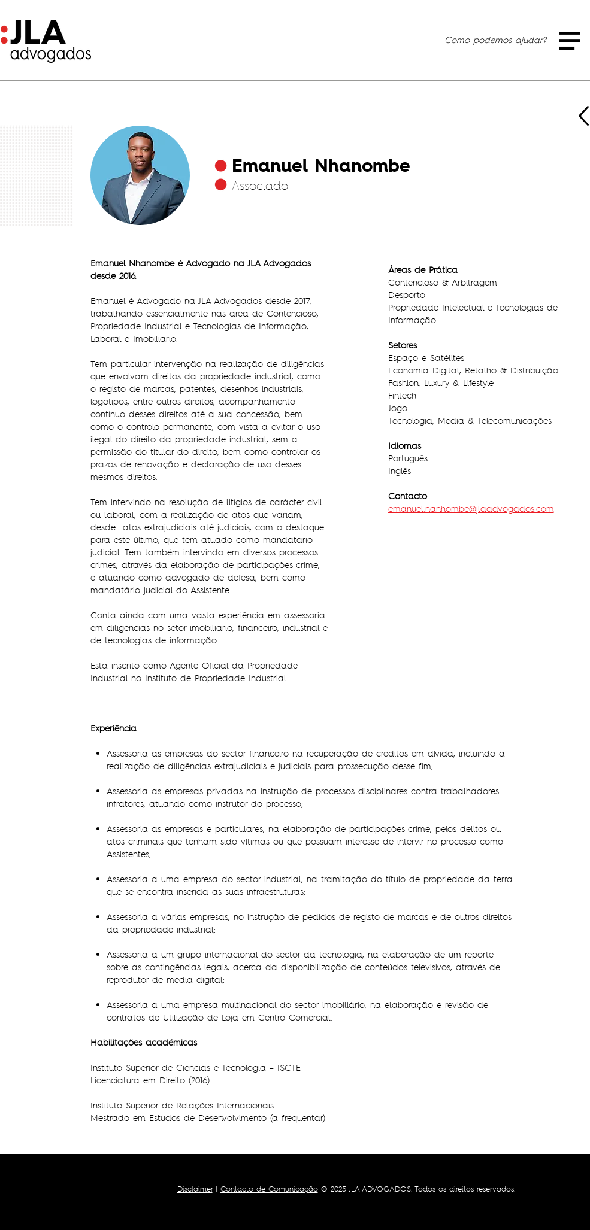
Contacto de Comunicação (269, 1189)
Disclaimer (195, 1189)
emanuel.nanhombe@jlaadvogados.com (471, 508)
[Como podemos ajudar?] (495, 39)
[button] (569, 41)
